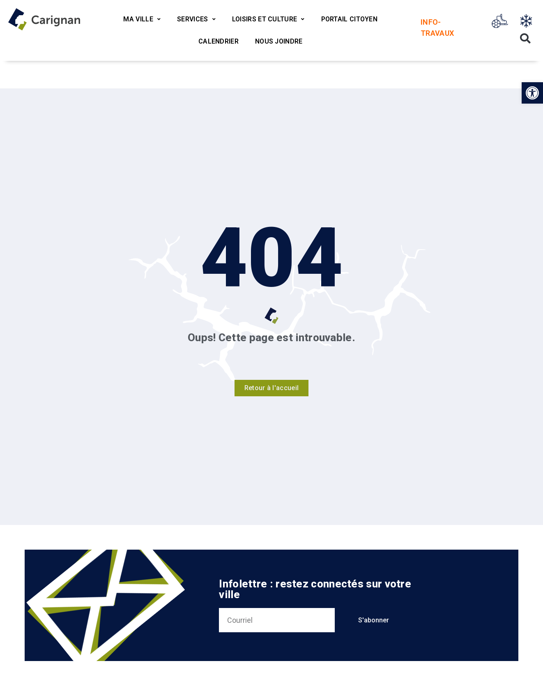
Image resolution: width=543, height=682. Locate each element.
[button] (532, 93)
